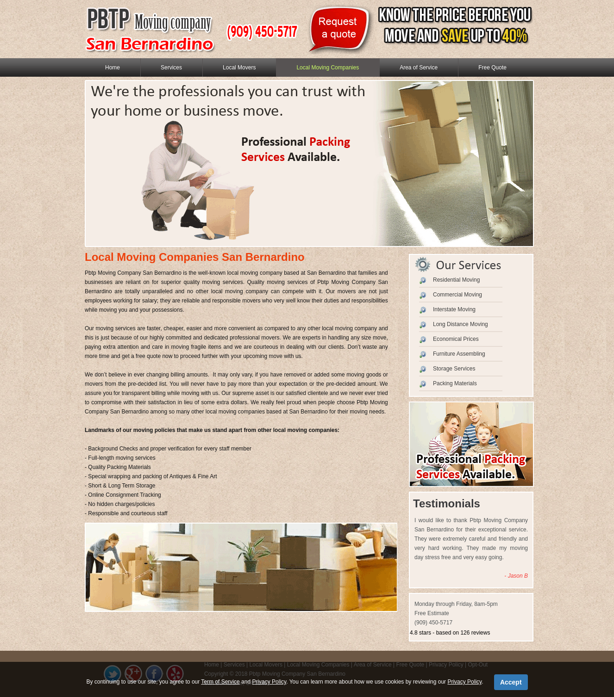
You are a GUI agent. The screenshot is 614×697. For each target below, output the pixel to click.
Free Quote (492, 67)
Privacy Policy (269, 681)
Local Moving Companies (327, 67)
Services (171, 67)
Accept (511, 682)
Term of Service (220, 681)
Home (112, 67)
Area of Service (419, 67)
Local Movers (239, 67)
